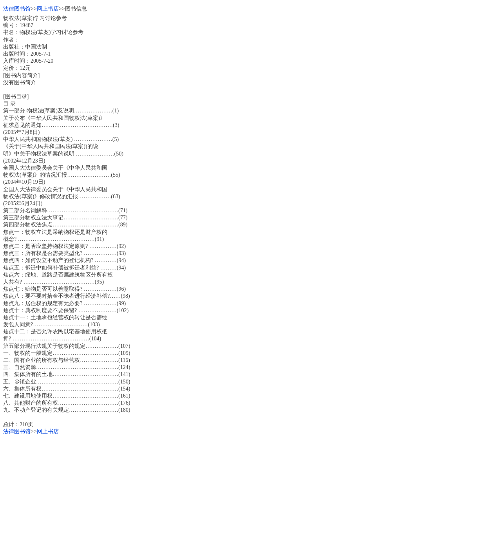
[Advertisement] (238, 490)
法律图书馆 (17, 9)
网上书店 (48, 9)
